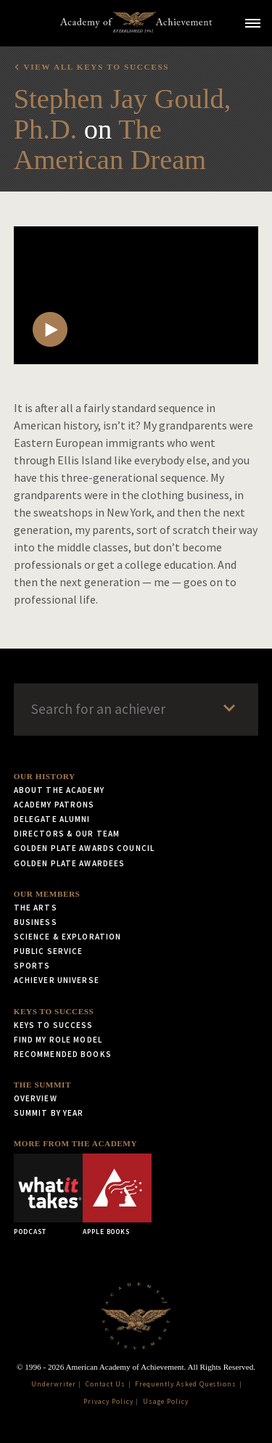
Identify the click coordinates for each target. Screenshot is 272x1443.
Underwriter (53, 1384)
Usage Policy (166, 1401)
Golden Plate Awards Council (84, 848)
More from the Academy (75, 1143)
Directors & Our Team (67, 834)
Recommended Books (63, 1054)
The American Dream (110, 144)
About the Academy (59, 790)
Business (35, 922)
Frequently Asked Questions (185, 1384)
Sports (32, 966)
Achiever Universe (56, 980)
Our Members (47, 893)
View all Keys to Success (96, 66)
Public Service (48, 951)
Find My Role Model (58, 1040)
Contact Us (105, 1384)
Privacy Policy (108, 1401)
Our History (44, 776)
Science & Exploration (68, 937)
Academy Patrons (54, 804)
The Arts (35, 908)
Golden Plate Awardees (69, 863)
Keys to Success (54, 1011)
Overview (35, 1098)
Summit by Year (49, 1113)
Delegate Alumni (52, 819)
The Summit (42, 1084)
